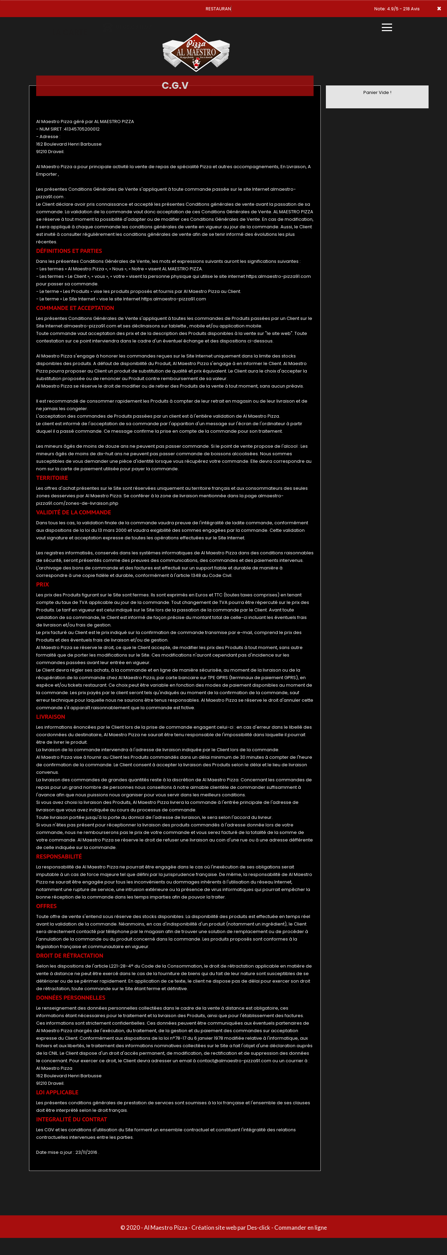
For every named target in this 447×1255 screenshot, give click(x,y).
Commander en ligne (300, 1227)
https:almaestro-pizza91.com (278, 276)
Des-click (258, 1227)
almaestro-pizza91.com (89, 326)
